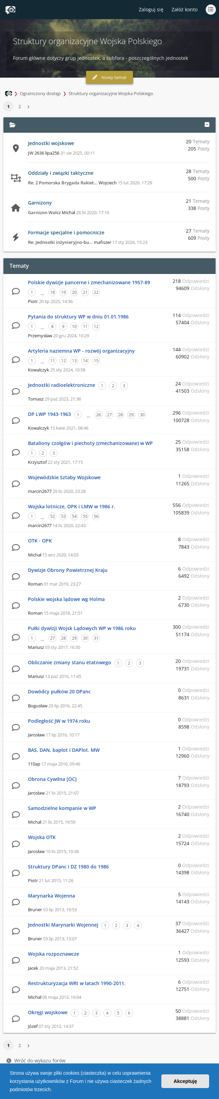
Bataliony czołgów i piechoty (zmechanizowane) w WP (90, 443)
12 (96, 326)
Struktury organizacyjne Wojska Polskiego (111, 93)
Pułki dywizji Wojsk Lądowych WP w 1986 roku (82, 628)
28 (120, 415)
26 (98, 415)
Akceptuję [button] (185, 1081)
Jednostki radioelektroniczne (61, 385)
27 (109, 415)
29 (131, 415)
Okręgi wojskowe (48, 1012)
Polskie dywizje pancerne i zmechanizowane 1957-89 (89, 282)
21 (85, 292)
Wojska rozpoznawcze (53, 954)
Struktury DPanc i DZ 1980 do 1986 (68, 866)
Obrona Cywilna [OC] (52, 779)
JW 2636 (36, 153)
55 (85, 516)
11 (85, 326)
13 (74, 361)
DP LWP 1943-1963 (49, 414)
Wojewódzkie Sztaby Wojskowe (64, 477)
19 (63, 292)
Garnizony (40, 202)
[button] (54, 1090)
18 (52, 292)
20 (74, 292)
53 (63, 516)
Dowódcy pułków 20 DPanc (59, 691)
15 (96, 361)
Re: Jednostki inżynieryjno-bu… (60, 242)
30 (142, 415)
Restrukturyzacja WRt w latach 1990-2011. (77, 983)
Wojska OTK (42, 837)
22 (96, 292)
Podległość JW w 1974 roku (59, 721)
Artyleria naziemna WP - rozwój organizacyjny (81, 351)
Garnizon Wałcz (44, 212)
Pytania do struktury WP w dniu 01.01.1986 (78, 316)
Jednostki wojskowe (51, 143)
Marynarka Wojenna (51, 895)
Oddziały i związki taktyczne (60, 173)
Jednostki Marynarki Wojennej (63, 924)
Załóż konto (185, 9)
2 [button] (19, 106)
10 (74, 326)
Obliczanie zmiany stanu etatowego (69, 662)
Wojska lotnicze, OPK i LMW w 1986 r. (71, 506)
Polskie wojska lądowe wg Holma (66, 599)
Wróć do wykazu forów (35, 1060)
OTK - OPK (40, 540)
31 (96, 638)
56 (96, 516)
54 (74, 516)
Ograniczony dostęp (40, 93)
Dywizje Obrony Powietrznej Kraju (67, 570)
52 (52, 516)
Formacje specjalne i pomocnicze (66, 232)
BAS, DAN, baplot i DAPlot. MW (64, 750)
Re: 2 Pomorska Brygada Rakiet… (63, 183)
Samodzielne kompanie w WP (62, 808)
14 (85, 361)
